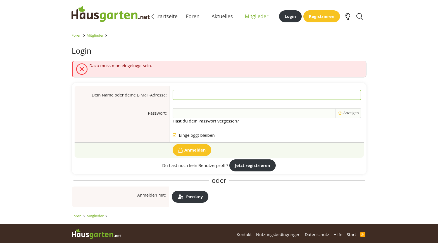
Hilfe (338, 234)
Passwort (157, 114)
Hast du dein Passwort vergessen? (206, 121)
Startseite (166, 16)
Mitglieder (256, 16)
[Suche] (359, 17)
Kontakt (244, 234)
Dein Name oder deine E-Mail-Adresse (129, 95)
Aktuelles (222, 16)
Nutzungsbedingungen (278, 234)
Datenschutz (317, 234)
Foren (192, 16)
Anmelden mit (151, 196)
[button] (204, 16)
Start (351, 234)
